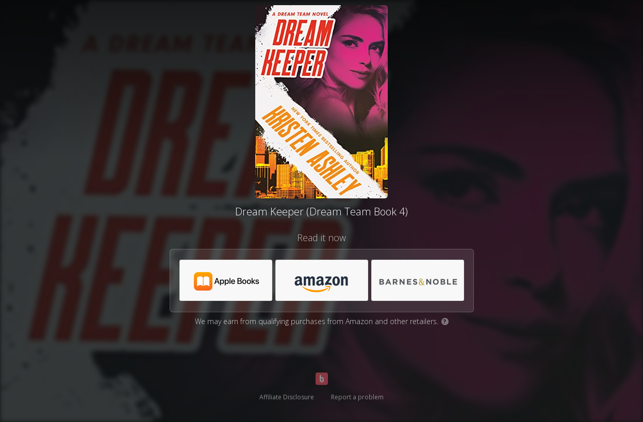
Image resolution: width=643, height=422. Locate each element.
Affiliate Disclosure (286, 397)
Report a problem (357, 397)
